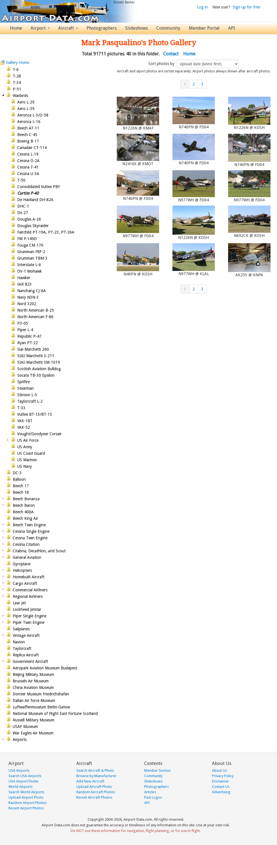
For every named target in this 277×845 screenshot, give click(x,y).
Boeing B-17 (28, 141)
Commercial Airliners (30, 590)
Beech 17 (21, 486)
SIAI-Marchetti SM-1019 (38, 362)
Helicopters (22, 570)
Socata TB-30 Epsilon (36, 375)
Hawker (23, 277)
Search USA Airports (24, 776)
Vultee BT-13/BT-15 (34, 414)
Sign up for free (246, 7)
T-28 (17, 76)
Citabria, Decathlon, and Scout (39, 551)
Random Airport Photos (27, 803)
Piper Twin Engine (28, 622)
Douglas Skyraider (33, 225)
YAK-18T (25, 421)
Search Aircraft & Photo (95, 770)
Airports (20, 739)
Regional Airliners (28, 596)
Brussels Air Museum (31, 681)
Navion (19, 642)
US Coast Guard (31, 453)
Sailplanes (21, 629)
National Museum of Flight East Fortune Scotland (55, 713)
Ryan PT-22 (27, 342)
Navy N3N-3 (28, 297)
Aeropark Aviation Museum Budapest (45, 668)
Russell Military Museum (33, 720)
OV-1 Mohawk (29, 271)
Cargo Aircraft (25, 583)
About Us (219, 770)
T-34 (17, 82)
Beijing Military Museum (33, 674)
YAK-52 (23, 427)
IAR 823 (24, 284)
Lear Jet (19, 603)
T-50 (21, 180)
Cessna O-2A (28, 160)
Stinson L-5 (27, 395)
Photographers (101, 28)
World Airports (20, 786)
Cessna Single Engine (31, 531)
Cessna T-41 (28, 167)
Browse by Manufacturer (96, 776)
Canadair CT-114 (32, 147)
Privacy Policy (222, 776)
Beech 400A (23, 512)
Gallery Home (17, 62)
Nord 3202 (26, 303)
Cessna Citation (26, 544)
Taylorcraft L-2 (30, 401)
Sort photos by (162, 63)
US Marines (27, 460)
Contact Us (221, 786)
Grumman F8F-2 (31, 251)
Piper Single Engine (29, 616)
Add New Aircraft (90, 781)
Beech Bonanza (26, 499)
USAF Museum (25, 726)
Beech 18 (21, 492)
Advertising (221, 792)
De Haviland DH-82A (35, 199)
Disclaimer (220, 781)
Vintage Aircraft (26, 635)
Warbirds (20, 95)
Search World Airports (26, 792)
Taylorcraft (22, 648)
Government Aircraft (30, 661)
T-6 (16, 69)
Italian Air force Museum (34, 700)
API (231, 28)
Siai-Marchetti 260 (33, 349)
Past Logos (153, 797)
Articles (150, 792)
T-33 (21, 408)
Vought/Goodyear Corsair (39, 434)
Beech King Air (25, 518)
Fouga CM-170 (30, 245)
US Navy (24, 466)
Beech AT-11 (28, 128)
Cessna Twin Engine (30, 538)
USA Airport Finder (23, 781)
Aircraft (68, 28)
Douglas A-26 (29, 219)
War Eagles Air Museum (33, 733)
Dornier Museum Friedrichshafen (41, 694)
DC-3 (17, 473)
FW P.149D (27, 238)
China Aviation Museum (33, 687)
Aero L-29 (25, 102)
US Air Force (27, 440)
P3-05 (22, 323)
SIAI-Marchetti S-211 (35, 355)
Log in (202, 7)
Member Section (157, 770)
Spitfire (23, 382)
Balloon (19, 479)
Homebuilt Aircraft (28, 577)
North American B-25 (35, 310)
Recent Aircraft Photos (94, 797)
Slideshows (136, 28)
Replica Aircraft (26, 655)
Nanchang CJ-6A (31, 290)
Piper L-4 (25, 329)
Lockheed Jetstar (27, 609)
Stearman (25, 388)
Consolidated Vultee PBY (38, 186)
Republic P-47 (29, 336)
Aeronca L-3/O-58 (32, 115)
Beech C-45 (27, 134)
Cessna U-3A (28, 173)
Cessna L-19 (27, 154)
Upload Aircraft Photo (94, 786)
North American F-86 (35, 316)
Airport (40, 28)
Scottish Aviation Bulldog (39, 369)
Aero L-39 (25, 108)
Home (16, 28)
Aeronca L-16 (28, 121)
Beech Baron (24, 505)
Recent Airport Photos (26, 808)
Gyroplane (22, 564)
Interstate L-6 (29, 264)
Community (168, 28)
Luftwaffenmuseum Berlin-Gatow (41, 707)
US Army (24, 447)
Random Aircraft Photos (95, 792)
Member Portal (204, 28)
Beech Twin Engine (29, 525)
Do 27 (22, 212)
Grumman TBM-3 (32, 258)
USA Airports (18, 770)
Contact (171, 54)
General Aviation (27, 557)
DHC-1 (23, 206)
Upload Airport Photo (26, 797)
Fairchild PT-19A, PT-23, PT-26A (45, 232)
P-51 (17, 89)
